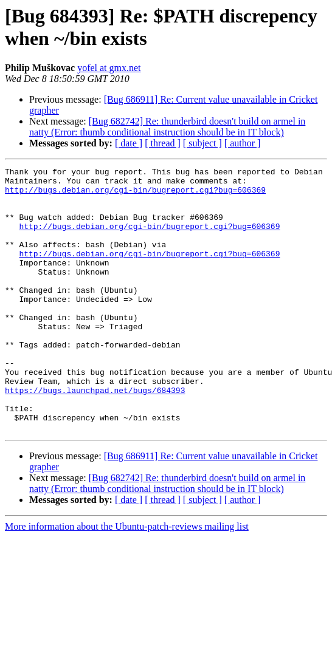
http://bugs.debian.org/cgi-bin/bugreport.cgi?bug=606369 (135, 195)
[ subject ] (202, 143)
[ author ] (242, 143)
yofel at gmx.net (108, 68)
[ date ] (128, 143)
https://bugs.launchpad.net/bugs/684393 (95, 435)
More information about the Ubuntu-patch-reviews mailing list (127, 579)
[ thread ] (163, 143)
